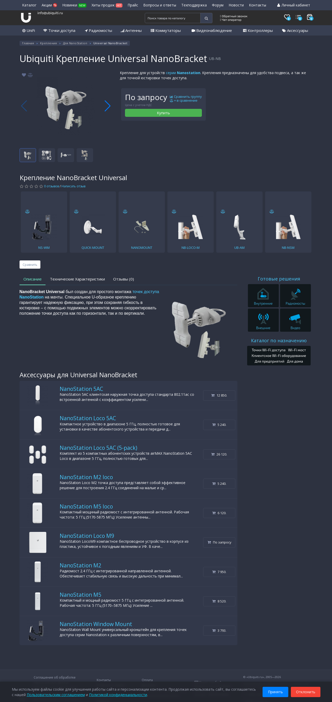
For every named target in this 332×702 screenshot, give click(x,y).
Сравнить (30, 264)
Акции (49, 5)
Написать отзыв (73, 186)
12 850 (219, 395)
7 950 (219, 571)
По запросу (219, 542)
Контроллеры (258, 30)
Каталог (29, 5)
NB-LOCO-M (191, 247)
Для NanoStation (75, 43)
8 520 (219, 601)
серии (183, 72)
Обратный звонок (234, 16)
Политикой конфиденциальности (118, 694)
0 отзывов (51, 186)
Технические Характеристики (77, 279)
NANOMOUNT (141, 247)
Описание (32, 279)
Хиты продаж (107, 5)
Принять (275, 691)
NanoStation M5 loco (86, 506)
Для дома (295, 361)
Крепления (48, 43)
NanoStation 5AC (81, 388)
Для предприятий (269, 361)
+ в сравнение (184, 101)
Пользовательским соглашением (56, 694)
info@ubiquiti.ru (50, 13)
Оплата (147, 680)
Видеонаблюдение (212, 30)
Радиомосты (98, 30)
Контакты (257, 5)
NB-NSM (288, 247)
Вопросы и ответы (159, 5)
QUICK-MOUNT (93, 247)
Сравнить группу (186, 97)
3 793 (219, 630)
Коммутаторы (166, 30)
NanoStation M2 (80, 565)
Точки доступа (59, 30)
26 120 (219, 454)
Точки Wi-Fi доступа (268, 350)
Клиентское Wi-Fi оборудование (279, 355)
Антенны (131, 30)
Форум (217, 5)
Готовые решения (279, 279)
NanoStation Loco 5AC (88, 418)
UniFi (28, 30)
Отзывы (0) (123, 279)
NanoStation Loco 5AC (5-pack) (98, 447)
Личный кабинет (293, 5)
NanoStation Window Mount (96, 624)
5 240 (219, 424)
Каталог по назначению (279, 340)
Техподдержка (194, 5)
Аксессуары (295, 30)
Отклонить (305, 691)
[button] (107, 106)
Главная (28, 43)
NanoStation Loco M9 (87, 535)
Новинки (74, 5)
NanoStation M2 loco (86, 477)
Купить (163, 112)
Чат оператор (230, 19)
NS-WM (44, 247)
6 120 (219, 513)
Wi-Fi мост (297, 350)
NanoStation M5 (80, 594)
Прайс (133, 5)
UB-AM (239, 247)
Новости (236, 5)
